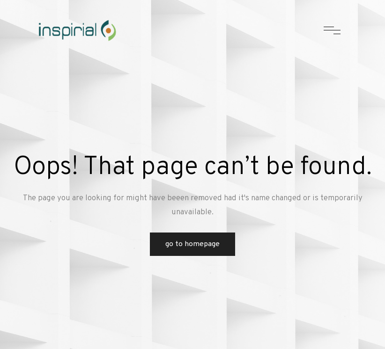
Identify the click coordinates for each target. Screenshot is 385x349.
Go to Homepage (192, 244)
